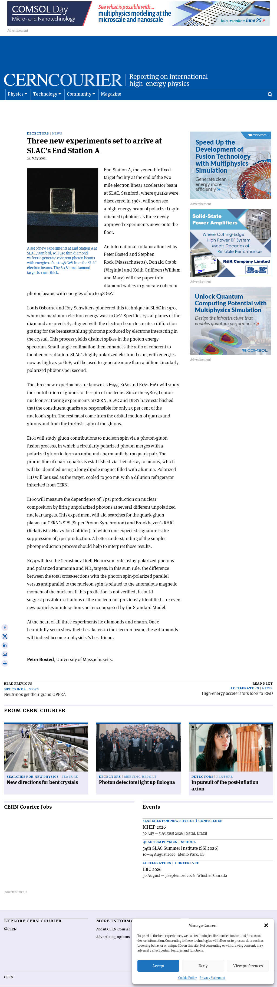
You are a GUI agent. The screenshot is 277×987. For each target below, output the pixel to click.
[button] (266, 925)
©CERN (10, 921)
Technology (45, 107)
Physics (16, 107)
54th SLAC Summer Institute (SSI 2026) (181, 839)
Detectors (38, 125)
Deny (203, 965)
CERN (8, 968)
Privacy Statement (212, 978)
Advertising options (113, 928)
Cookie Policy (187, 978)
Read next (263, 675)
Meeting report (140, 768)
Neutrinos (15, 681)
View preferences (248, 965)
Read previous (18, 675)
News (57, 125)
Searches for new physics (33, 768)
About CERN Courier (113, 921)
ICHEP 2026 (154, 818)
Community (79, 107)
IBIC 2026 (152, 861)
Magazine (111, 107)
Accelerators (244, 680)
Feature (70, 768)
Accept (158, 965)
